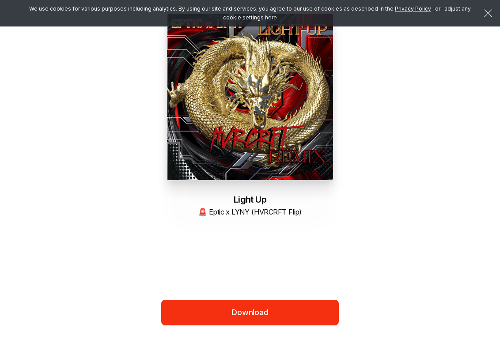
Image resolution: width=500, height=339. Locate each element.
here (271, 17)
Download (250, 312)
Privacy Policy (413, 8)
